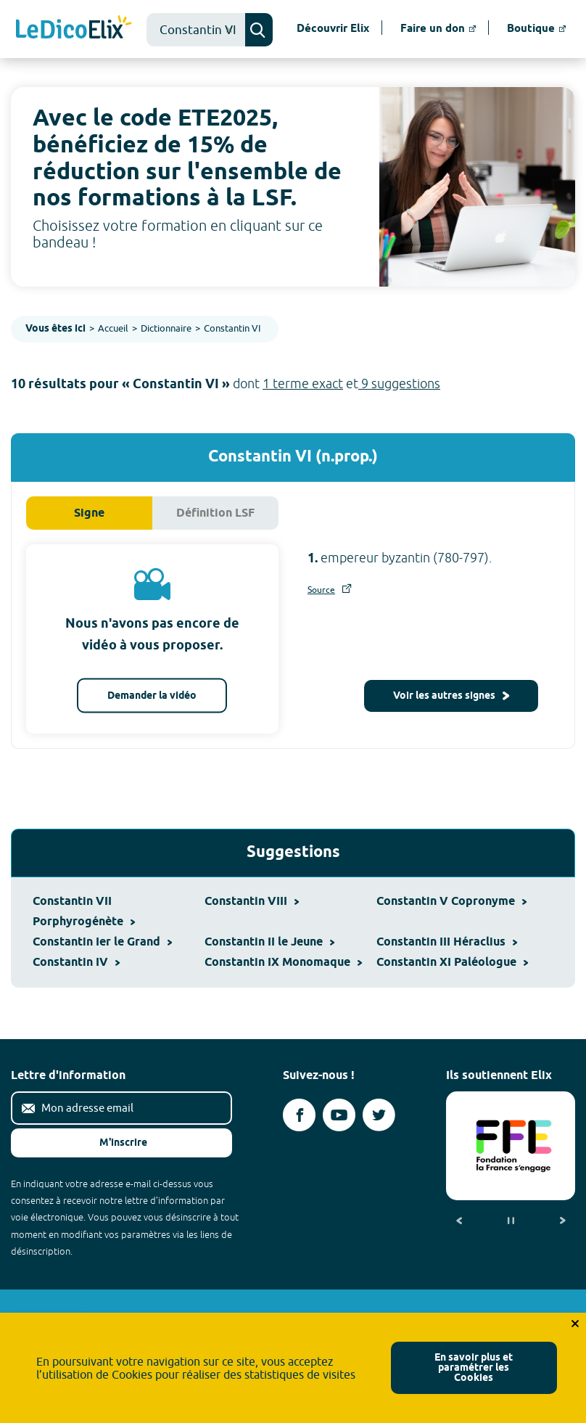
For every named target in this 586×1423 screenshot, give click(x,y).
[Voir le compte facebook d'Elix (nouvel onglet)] (299, 1115)
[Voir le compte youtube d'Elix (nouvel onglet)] (339, 1115)
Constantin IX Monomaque (283, 962)
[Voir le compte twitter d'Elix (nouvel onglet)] (379, 1115)
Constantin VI (232, 328)
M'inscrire (111, 1143)
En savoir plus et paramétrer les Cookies (473, 1368)
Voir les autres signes (451, 696)
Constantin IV (76, 962)
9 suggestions (399, 383)
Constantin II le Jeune (269, 942)
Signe (89, 513)
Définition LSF (215, 513)
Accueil (113, 328)
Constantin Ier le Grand (102, 942)
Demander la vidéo (152, 695)
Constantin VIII (252, 901)
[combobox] (195, 29)
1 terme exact (303, 383)
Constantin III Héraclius (446, 942)
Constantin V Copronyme (451, 901)
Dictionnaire (166, 328)
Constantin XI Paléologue (452, 962)
